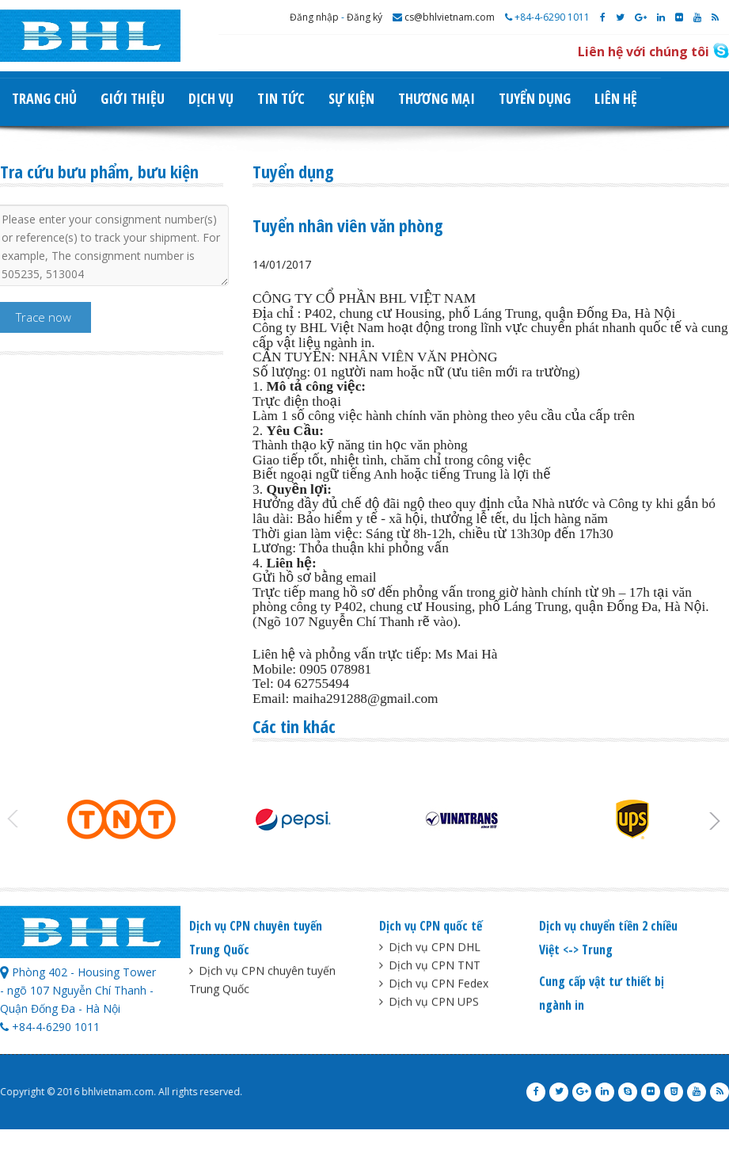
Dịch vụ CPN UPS (429, 1003)
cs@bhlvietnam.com (444, 17)
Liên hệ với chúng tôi (643, 51)
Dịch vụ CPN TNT (429, 967)
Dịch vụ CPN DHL (429, 949)
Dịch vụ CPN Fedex (433, 985)
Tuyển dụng (535, 98)
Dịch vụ (211, 98)
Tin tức (281, 98)
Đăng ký (364, 17)
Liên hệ (615, 98)
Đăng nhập (314, 17)
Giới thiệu (133, 98)
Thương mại (436, 98)
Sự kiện (351, 98)
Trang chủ (44, 98)
